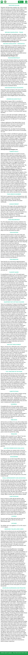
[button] (2, 2)
